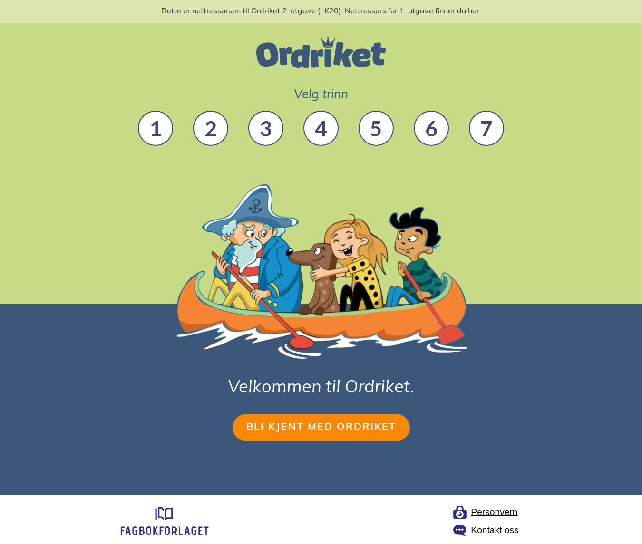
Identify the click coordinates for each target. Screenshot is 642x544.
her (473, 11)
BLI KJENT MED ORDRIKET (321, 427)
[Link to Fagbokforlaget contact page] (485, 530)
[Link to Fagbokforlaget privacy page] (485, 512)
